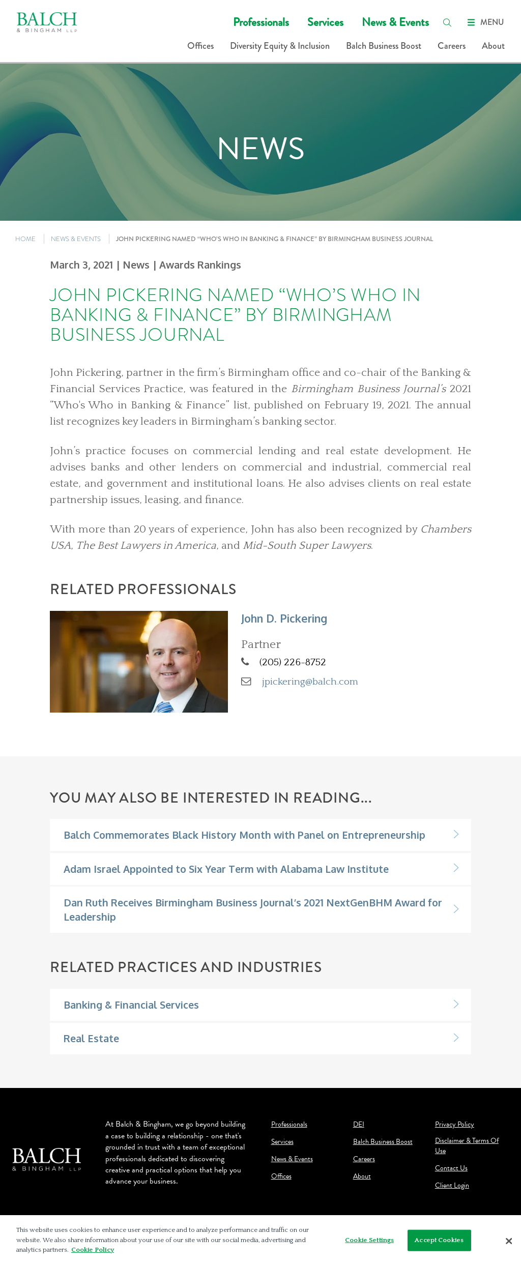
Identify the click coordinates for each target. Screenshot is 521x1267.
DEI (358, 1124)
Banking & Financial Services (131, 1004)
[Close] (509, 1241)
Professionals (261, 22)
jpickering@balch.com (310, 681)
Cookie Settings (369, 1240)
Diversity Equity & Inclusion (280, 45)
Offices (200, 45)
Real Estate (91, 1038)
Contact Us (451, 1168)
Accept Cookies (439, 1240)
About (493, 45)
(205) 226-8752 (292, 662)
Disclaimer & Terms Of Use (467, 1146)
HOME (25, 239)
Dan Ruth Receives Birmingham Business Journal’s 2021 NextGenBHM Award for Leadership (253, 909)
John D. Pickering (284, 618)
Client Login (452, 1186)
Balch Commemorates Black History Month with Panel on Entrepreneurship (244, 835)
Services (325, 22)
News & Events (395, 22)
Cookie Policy (92, 1249)
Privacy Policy (454, 1124)
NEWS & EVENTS (76, 239)
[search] (447, 22)
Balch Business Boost (383, 45)
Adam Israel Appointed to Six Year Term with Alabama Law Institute (226, 869)
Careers (452, 45)
